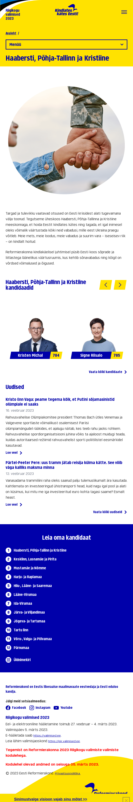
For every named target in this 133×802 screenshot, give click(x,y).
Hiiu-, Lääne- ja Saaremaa (33, 586)
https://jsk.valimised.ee (64, 741)
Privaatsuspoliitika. (67, 773)
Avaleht (11, 33)
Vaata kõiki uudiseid (110, 512)
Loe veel (14, 453)
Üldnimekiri (22, 660)
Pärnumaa (21, 648)
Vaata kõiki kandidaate (108, 372)
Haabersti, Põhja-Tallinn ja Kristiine (40, 550)
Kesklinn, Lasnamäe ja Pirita (35, 559)
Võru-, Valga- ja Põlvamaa (33, 639)
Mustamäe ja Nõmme (30, 568)
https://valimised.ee (47, 735)
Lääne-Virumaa (25, 594)
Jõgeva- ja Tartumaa (29, 621)
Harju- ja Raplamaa (28, 577)
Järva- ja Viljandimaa (29, 612)
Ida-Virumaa (23, 603)
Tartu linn (21, 630)
